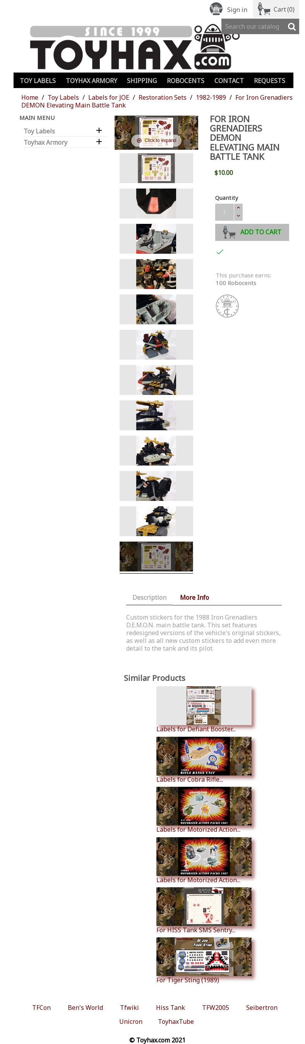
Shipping (142, 80)
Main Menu (37, 117)
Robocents (185, 80)
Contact (229, 80)
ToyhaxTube (176, 1021)
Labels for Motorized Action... (204, 810)
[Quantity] (224, 212)
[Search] (260, 26)
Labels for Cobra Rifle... (204, 760)
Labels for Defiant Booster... (204, 709)
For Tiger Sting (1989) (204, 960)
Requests (269, 80)
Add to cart (252, 231)
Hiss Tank (170, 1007)
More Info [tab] (194, 597)
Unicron (130, 1021)
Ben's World (85, 1007)
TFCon (41, 1007)
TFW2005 (215, 1007)
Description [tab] (149, 597)
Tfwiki (129, 1007)
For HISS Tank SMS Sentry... (204, 910)
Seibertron (262, 1007)
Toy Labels (38, 80)
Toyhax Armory (91, 80)
